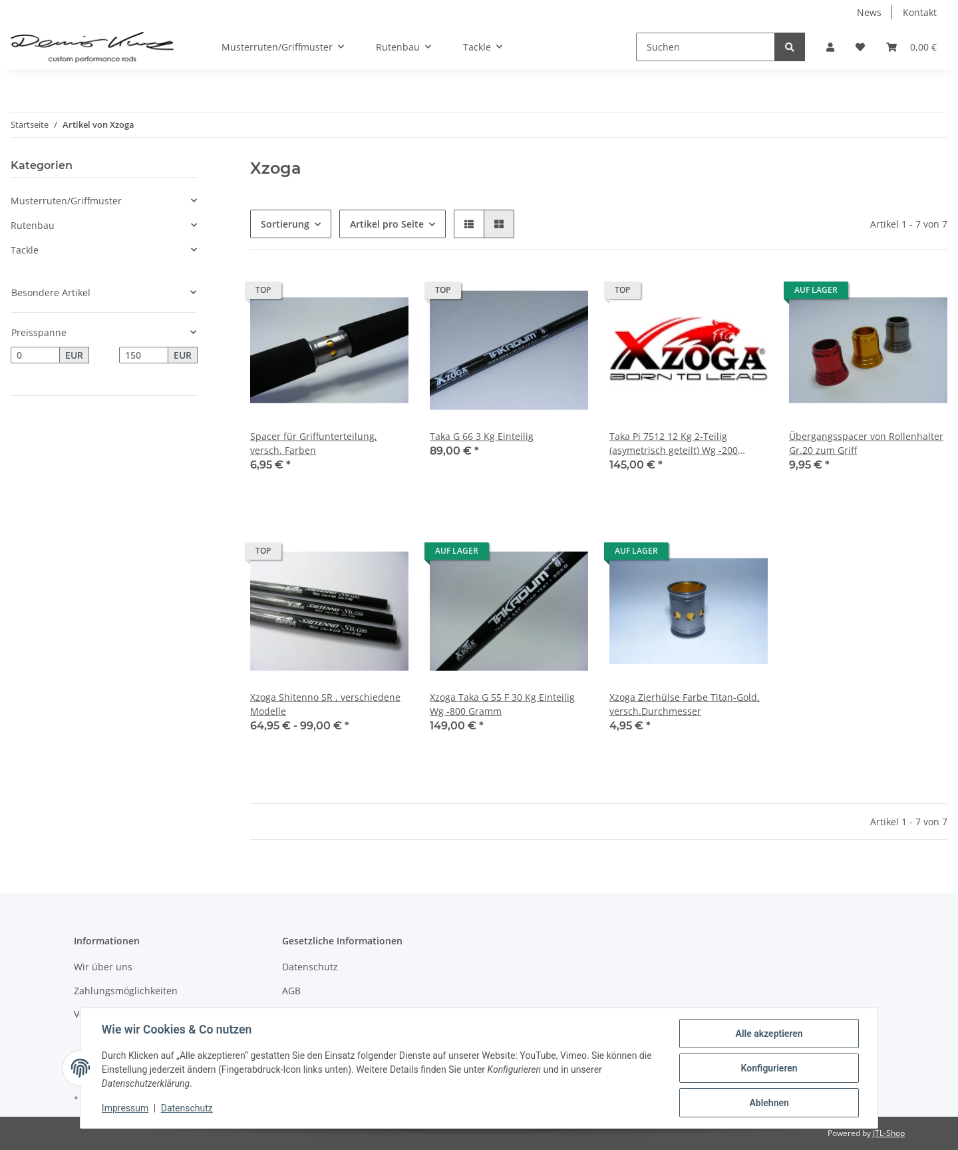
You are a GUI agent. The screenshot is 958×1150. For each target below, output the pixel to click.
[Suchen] (705, 47)
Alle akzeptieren (768, 1033)
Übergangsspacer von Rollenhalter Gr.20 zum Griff (866, 443)
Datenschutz (310, 966)
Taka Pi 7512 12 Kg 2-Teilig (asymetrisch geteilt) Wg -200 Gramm (673, 443)
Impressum (125, 1108)
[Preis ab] (35, 355)
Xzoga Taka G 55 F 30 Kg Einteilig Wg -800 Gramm (502, 704)
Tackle (25, 250)
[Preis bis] (143, 355)
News (869, 12)
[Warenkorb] (911, 47)
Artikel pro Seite (387, 224)
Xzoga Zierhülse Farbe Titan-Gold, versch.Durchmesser (684, 704)
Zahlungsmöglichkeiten (126, 990)
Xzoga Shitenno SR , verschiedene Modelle (325, 704)
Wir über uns (103, 966)
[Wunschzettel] (860, 47)
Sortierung (285, 224)
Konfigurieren (768, 1068)
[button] (830, 47)
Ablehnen (768, 1102)
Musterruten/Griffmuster (66, 200)
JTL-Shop (889, 1133)
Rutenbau (33, 225)
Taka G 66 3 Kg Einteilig (482, 436)
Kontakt (920, 12)
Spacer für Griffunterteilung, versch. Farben (313, 443)
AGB (291, 990)
